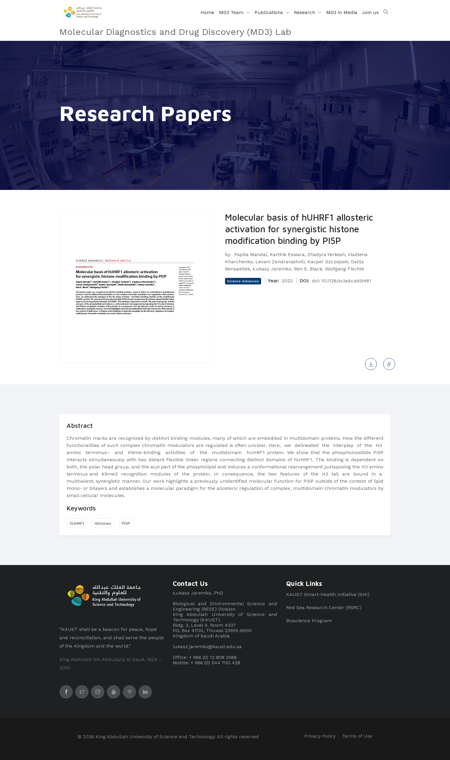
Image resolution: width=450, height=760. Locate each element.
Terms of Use (357, 736)
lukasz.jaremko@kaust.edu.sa (207, 646)
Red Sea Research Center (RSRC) (323, 607)
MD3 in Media (341, 12)
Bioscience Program (309, 620)
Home (207, 12)
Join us (370, 12)
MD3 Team (232, 12)
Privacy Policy (320, 736)
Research (305, 12)
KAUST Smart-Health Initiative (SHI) (327, 594)
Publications (269, 12)
